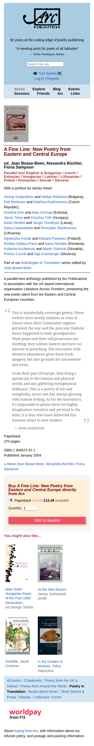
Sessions (21, 93)
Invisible (11, 661)
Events (74, 89)
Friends (43, 93)
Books (19, 89)
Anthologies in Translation (41, 263)
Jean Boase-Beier (17, 268)
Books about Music (43, 692)
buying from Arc (26, 731)
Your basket (45, 73)
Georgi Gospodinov (19, 197)
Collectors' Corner (48, 697)
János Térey (13, 218)
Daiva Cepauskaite (18, 228)
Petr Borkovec (15, 202)
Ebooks (25, 697)
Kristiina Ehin (14, 212)
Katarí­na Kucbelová (19, 249)
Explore (39, 89)
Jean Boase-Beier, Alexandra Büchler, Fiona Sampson (43, 165)
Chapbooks (32, 680)
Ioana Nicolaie (56, 244)
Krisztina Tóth (41, 218)
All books (14, 680)
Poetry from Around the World (43, 686)
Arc (60, 93)
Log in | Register (47, 78)
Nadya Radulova (54, 197)
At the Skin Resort (52, 589)
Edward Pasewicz (52, 238)
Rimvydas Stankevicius (58, 228)
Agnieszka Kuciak (17, 238)
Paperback (39, 500)
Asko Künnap (42, 212)
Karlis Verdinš (14, 223)
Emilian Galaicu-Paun (20, 244)
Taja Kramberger (46, 254)
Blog (57, 89)
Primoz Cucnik (15, 254)
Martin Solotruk (54, 249)
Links (75, 93)
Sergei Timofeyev (46, 223)
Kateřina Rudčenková (50, 202)
